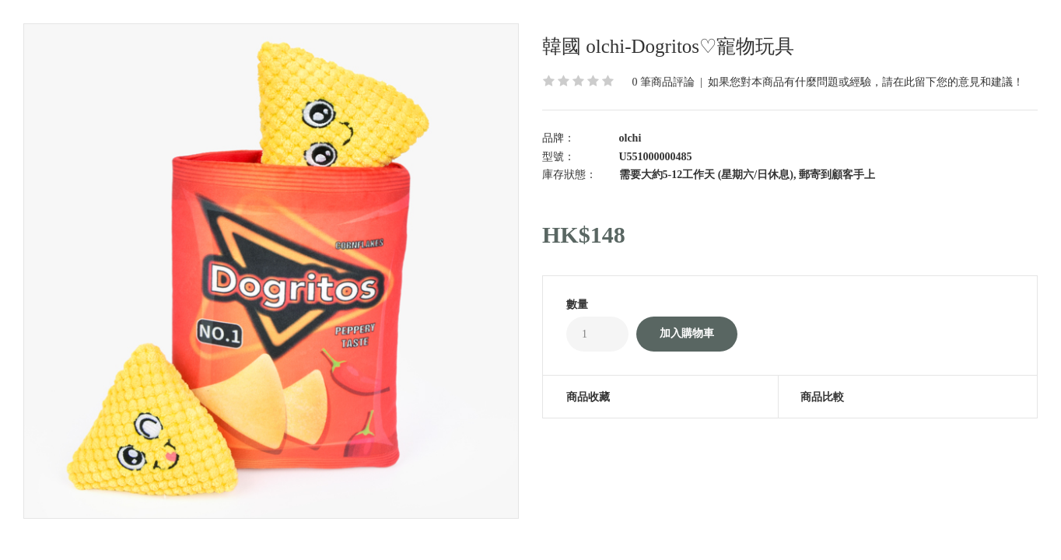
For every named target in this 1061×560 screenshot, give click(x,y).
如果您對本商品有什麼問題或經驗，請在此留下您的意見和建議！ (866, 82)
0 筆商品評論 (663, 82)
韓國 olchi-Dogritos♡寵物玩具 (668, 46)
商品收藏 (588, 397)
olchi (630, 138)
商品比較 (822, 397)
